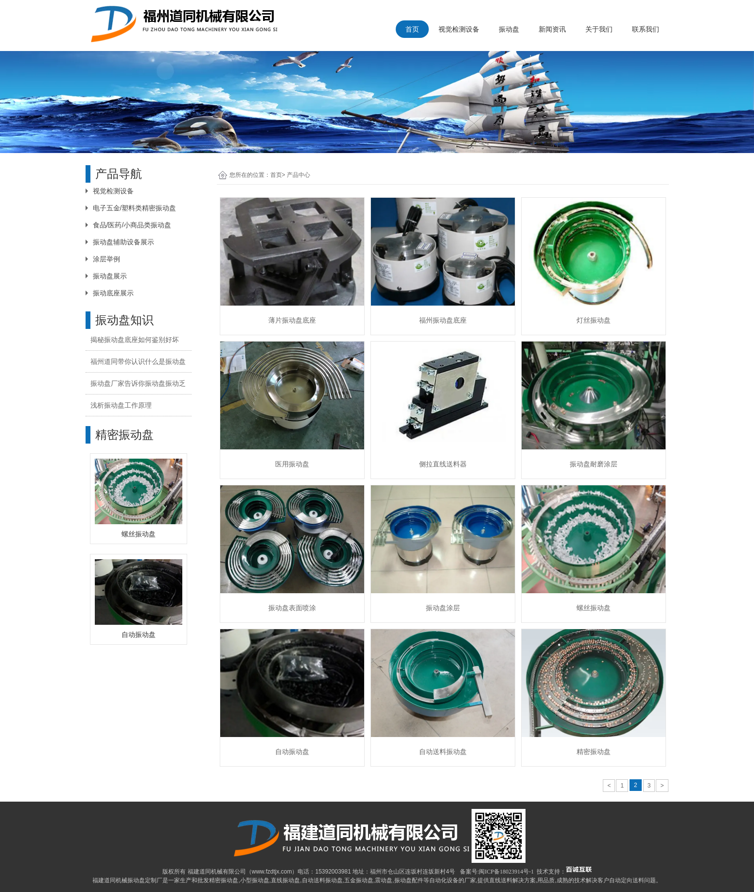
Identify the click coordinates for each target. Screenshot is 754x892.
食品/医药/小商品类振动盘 (132, 225)
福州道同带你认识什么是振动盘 (138, 361)
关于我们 (599, 29)
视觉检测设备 (458, 29)
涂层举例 (106, 259)
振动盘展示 (110, 276)
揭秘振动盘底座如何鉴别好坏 (134, 339)
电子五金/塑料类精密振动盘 (134, 208)
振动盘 (509, 29)
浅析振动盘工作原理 (121, 405)
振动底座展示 (113, 293)
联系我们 (645, 29)
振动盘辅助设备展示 (123, 242)
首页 (412, 29)
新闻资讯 (552, 29)
